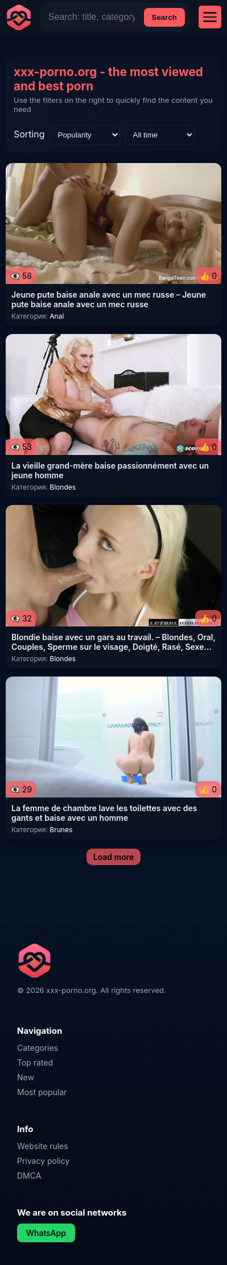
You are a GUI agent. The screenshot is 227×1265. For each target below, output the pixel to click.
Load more (113, 857)
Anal (56, 316)
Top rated (35, 1062)
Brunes (60, 829)
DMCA (29, 1175)
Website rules (42, 1146)
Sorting (29, 134)
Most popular (42, 1092)
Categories (37, 1048)
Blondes (62, 487)
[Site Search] (91, 17)
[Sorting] (84, 135)
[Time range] (160, 135)
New (25, 1077)
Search (164, 17)
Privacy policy (43, 1161)
